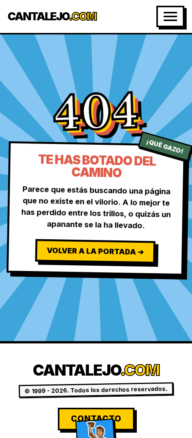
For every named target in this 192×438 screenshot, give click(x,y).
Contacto (96, 418)
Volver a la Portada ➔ (95, 251)
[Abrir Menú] (170, 16)
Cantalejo (52, 16)
